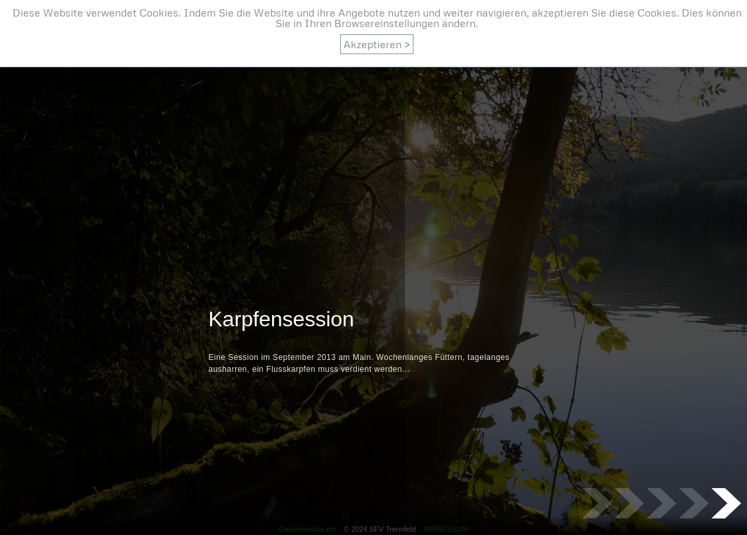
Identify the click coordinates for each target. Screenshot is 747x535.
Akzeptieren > (376, 44)
